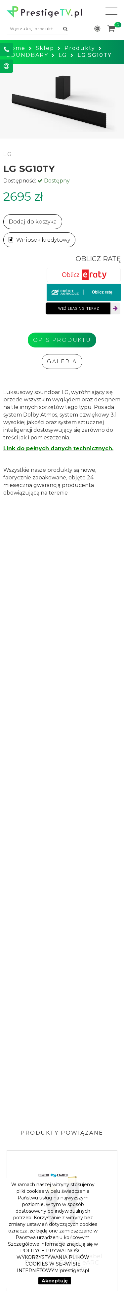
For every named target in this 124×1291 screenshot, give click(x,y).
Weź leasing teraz (78, 308)
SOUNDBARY (27, 55)
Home (16, 48)
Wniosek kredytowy (39, 240)
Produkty (79, 48)
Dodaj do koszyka (33, 222)
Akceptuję (55, 1281)
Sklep (45, 48)
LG (63, 55)
